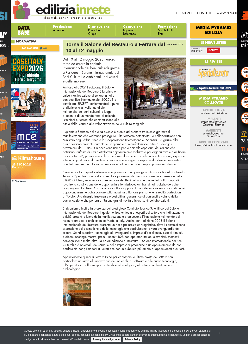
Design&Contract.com (209, 145)
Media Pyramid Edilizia (213, 30)
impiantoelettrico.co (213, 121)
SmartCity (213, 136)
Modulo (222, 113)
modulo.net (208, 113)
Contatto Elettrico (213, 124)
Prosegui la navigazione (106, 339)
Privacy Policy (132, 339)
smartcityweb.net (213, 133)
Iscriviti (213, 50)
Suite (229, 145)
